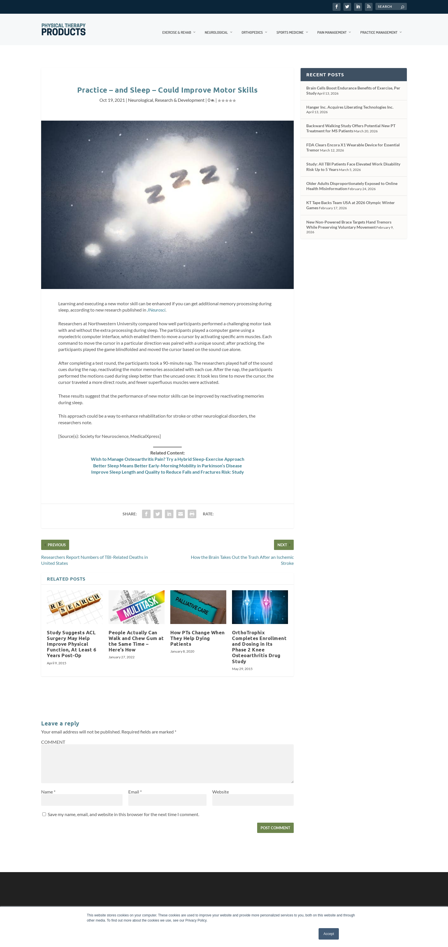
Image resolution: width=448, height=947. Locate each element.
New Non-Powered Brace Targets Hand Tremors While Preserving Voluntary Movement (348, 219)
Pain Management (332, 26)
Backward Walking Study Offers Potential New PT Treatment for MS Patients (350, 122)
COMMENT (53, 736)
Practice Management (378, 26)
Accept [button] (328, 934)
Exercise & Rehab (176, 26)
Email (135, 785)
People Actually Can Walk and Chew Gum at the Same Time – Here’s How (136, 635)
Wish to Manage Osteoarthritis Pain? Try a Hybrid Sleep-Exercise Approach (167, 453)
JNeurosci (156, 303)
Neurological (216, 26)
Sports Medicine (290, 26)
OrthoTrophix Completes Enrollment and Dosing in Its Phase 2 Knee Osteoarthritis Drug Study (259, 640)
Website (220, 785)
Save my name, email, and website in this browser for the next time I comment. (123, 808)
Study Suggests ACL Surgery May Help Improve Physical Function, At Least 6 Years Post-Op (71, 638)
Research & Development (180, 94)
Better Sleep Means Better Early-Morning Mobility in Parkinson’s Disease (167, 459)
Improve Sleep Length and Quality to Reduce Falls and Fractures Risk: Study (167, 465)
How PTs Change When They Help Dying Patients (197, 632)
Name (48, 785)
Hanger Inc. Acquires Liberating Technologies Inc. (349, 101)
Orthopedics (252, 26)
